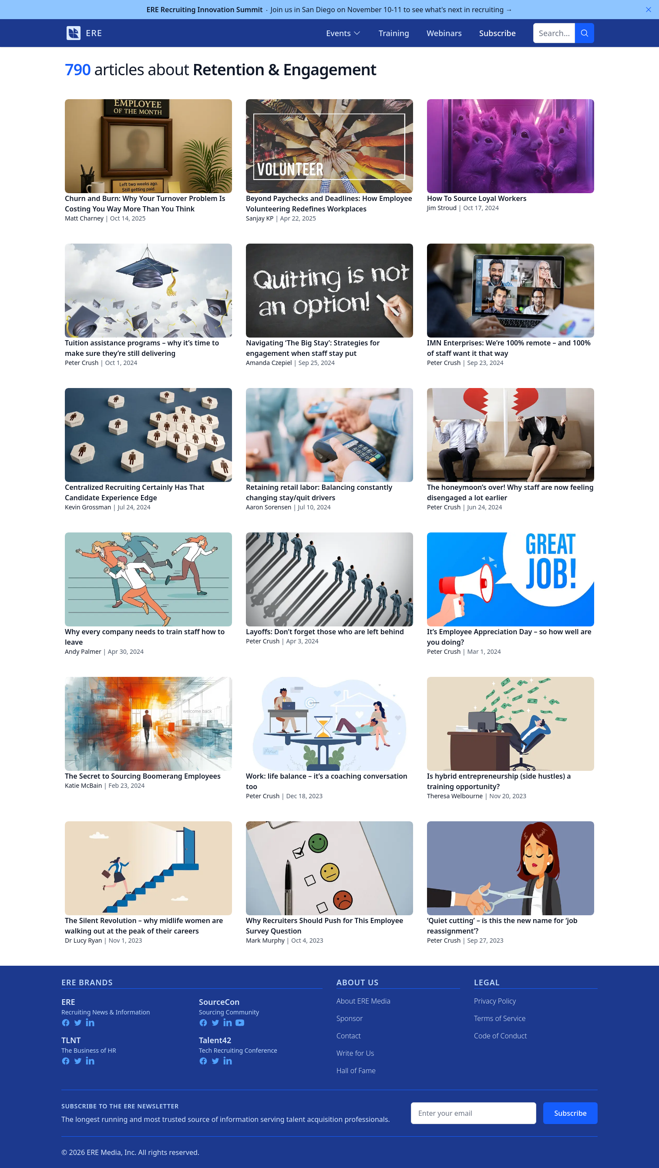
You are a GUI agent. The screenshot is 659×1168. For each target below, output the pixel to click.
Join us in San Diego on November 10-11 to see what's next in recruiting (330, 9)
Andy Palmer (83, 651)
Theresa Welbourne (455, 796)
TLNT (71, 1040)
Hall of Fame (356, 1070)
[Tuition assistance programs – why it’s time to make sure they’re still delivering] (148, 291)
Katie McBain (83, 785)
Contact (348, 1036)
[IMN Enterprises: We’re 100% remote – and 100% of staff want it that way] (510, 291)
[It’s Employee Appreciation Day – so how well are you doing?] (510, 579)
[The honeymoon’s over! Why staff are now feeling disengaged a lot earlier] (510, 435)
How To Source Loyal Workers (477, 198)
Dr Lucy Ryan (83, 940)
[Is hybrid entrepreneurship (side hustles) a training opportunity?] (510, 724)
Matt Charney (84, 218)
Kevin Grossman (88, 507)
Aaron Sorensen (269, 507)
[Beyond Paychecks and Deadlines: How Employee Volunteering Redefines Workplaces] (329, 146)
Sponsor (349, 1018)
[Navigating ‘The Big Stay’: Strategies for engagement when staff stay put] (329, 291)
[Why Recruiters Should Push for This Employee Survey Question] (329, 868)
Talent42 (215, 1040)
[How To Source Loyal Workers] (510, 146)
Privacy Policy (495, 1001)
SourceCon (219, 1002)
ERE (68, 1002)
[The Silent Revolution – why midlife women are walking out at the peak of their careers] (148, 868)
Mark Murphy (265, 940)
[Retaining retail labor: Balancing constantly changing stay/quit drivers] (329, 435)
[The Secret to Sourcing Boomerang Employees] (148, 724)
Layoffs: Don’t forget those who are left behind (325, 631)
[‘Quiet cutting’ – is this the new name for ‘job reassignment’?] (510, 868)
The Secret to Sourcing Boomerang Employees (143, 776)
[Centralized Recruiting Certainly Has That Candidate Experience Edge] (148, 435)
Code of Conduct (500, 1036)
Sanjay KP (260, 218)
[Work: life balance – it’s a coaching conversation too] (329, 724)
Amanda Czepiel (269, 362)
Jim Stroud (442, 208)
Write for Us (355, 1053)
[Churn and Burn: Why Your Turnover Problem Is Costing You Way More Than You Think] (148, 146)
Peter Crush (81, 362)
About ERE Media (363, 1001)
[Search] (584, 33)
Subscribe (570, 1113)
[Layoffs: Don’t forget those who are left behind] (329, 579)
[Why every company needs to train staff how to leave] (148, 579)
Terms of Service (500, 1018)
